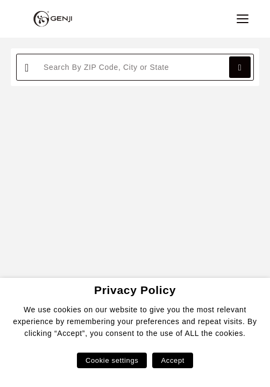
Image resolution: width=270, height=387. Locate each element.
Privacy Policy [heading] (135, 290)
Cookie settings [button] (112, 360)
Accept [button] (172, 360)
